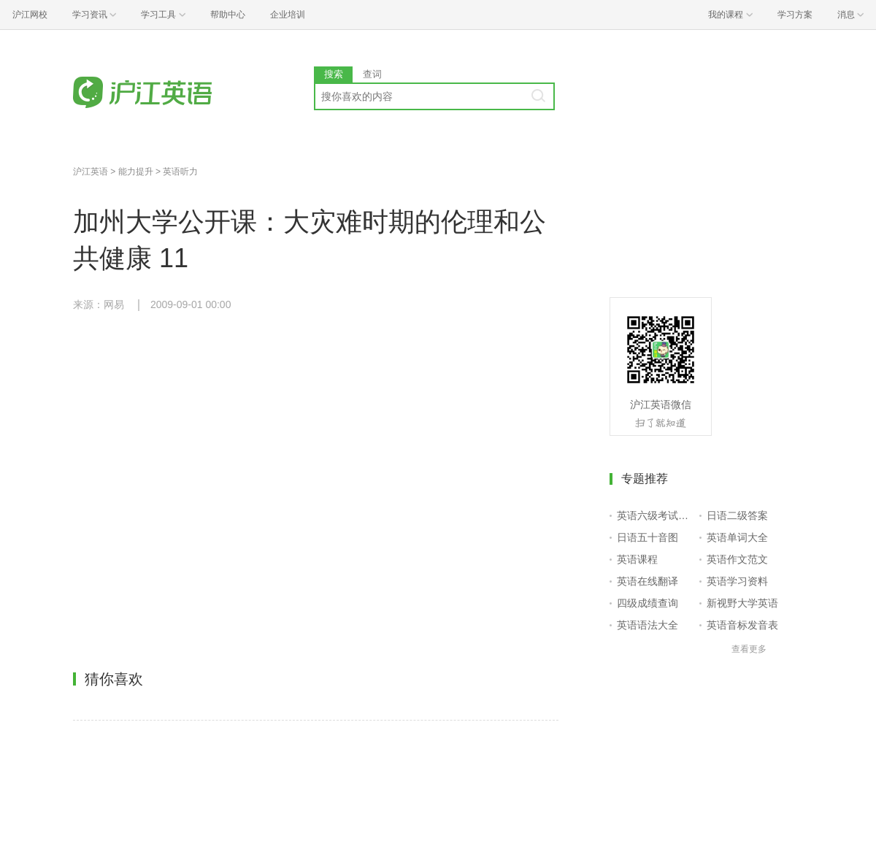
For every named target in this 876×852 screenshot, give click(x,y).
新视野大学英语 (742, 603)
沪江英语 (90, 171)
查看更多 (748, 649)
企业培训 (287, 14)
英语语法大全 (647, 625)
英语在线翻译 (647, 581)
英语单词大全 (737, 537)
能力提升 (135, 171)
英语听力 (180, 171)
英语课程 (637, 559)
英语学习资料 (737, 581)
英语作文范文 (737, 559)
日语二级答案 (737, 515)
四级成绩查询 (647, 603)
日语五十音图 (647, 537)
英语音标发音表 (742, 625)
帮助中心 (227, 14)
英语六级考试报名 (655, 515)
